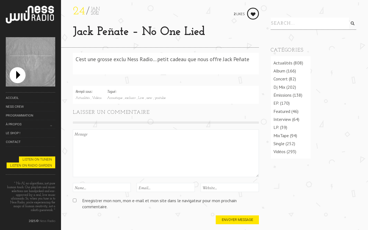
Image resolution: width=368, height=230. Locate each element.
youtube (160, 98)
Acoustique (115, 98)
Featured (281, 110)
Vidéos (96, 98)
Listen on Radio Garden (31, 165)
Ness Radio (47, 221)
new (149, 98)
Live (141, 98)
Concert (280, 77)
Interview (282, 118)
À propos (13, 124)
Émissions (282, 94)
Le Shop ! (13, 133)
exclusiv (131, 98)
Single (278, 142)
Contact (13, 142)
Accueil (12, 98)
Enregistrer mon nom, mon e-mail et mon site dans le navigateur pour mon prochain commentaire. (159, 203)
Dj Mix (279, 86)
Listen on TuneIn (37, 159)
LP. (276, 126)
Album (279, 69)
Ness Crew (15, 107)
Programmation (19, 115)
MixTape (281, 134)
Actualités (83, 98)
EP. (276, 102)
